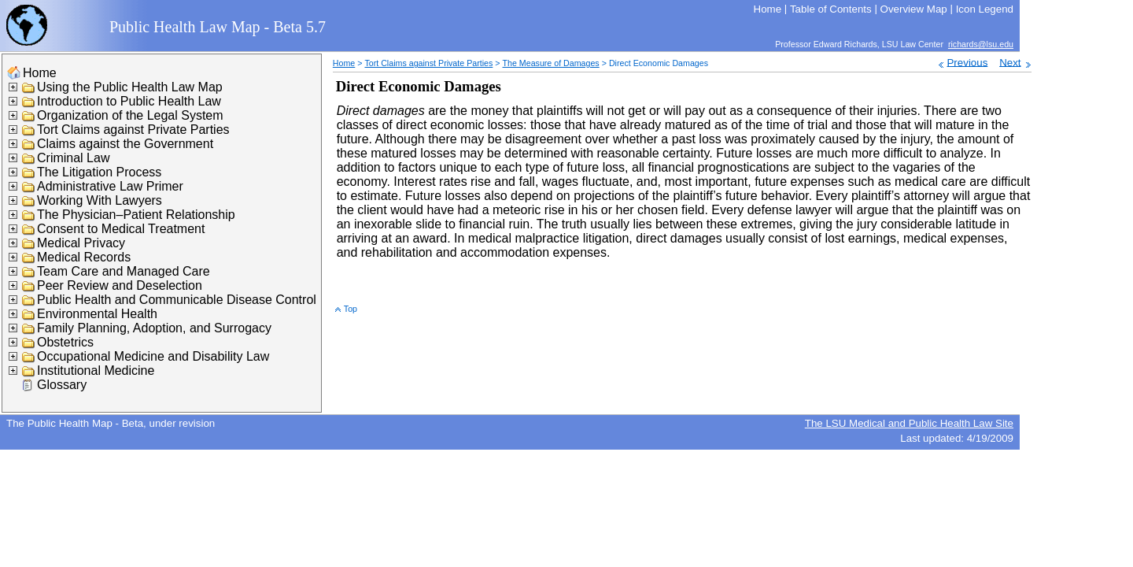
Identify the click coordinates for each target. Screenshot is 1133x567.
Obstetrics (65, 342)
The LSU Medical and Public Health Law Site (909, 423)
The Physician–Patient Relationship (136, 214)
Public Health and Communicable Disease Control (176, 299)
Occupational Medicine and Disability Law (153, 356)
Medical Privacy (81, 243)
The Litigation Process (99, 172)
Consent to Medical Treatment (121, 228)
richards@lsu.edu (980, 44)
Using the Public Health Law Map (130, 87)
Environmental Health (97, 314)
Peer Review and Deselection (119, 285)
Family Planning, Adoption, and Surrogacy (154, 328)
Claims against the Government (125, 143)
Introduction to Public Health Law (129, 101)
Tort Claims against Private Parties (133, 129)
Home (40, 73)
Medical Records (84, 257)
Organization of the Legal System (130, 115)
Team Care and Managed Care (123, 271)
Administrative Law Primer (110, 186)
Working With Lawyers (99, 200)
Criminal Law (73, 158)
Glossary (62, 384)
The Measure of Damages (551, 63)
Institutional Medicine (95, 370)
